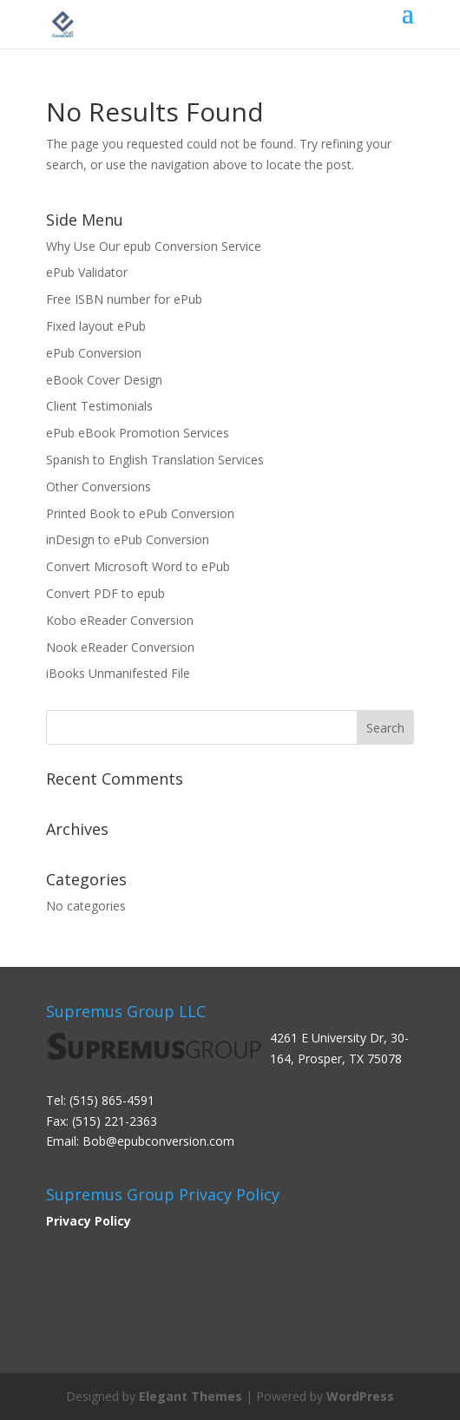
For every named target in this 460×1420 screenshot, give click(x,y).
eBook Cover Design (104, 379)
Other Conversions (98, 486)
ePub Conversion (93, 353)
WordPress (360, 1396)
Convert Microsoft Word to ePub (138, 566)
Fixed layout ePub (96, 326)
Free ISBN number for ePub (124, 299)
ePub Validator (87, 272)
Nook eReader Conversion (120, 647)
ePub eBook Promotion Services (137, 432)
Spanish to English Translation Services (155, 459)
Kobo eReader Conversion (120, 620)
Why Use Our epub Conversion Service (153, 246)
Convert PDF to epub (105, 593)
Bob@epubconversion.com (158, 1141)
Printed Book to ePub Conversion (140, 513)
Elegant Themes (190, 1396)
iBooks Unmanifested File (118, 673)
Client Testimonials (99, 406)
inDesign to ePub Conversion (127, 539)
